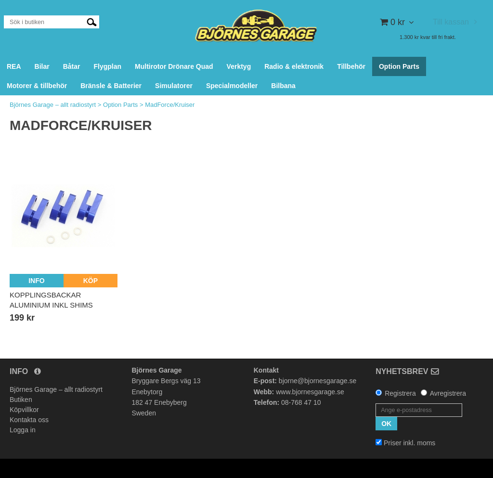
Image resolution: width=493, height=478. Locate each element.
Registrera (400, 393)
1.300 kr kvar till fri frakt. (428, 37)
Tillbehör (351, 66)
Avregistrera (448, 393)
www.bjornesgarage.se (310, 392)
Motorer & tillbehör (37, 86)
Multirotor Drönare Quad (174, 66)
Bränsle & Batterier (111, 86)
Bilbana (283, 86)
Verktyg (239, 66)
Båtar (71, 66)
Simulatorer (174, 86)
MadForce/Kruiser (170, 104)
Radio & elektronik (294, 66)
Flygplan (107, 66)
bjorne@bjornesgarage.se (317, 381)
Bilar (42, 66)
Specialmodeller (232, 86)
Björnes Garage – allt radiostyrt (53, 104)
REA (14, 66)
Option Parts (399, 66)
